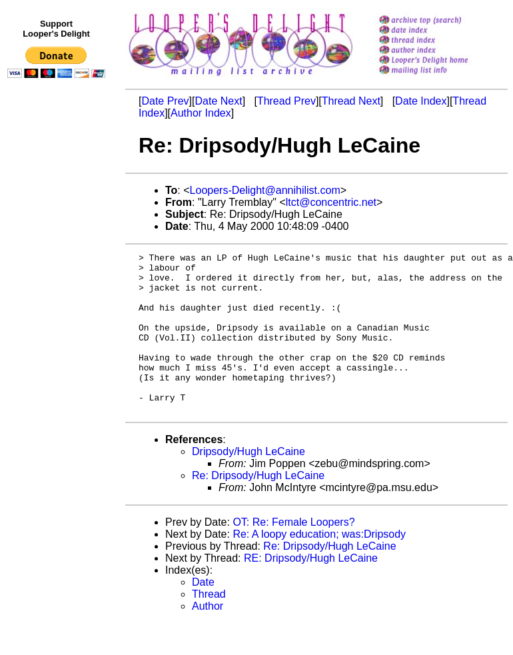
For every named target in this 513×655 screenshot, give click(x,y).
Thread (209, 626)
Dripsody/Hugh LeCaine (248, 483)
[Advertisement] (58, 358)
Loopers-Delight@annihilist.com (265, 190)
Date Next (218, 101)
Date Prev (165, 101)
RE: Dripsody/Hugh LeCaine (311, 590)
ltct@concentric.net (331, 202)
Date (203, 614)
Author (207, 638)
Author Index (201, 113)
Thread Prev (286, 101)
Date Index (420, 101)
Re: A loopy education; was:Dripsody (319, 566)
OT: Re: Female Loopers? (293, 554)
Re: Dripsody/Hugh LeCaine (258, 507)
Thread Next (351, 101)
